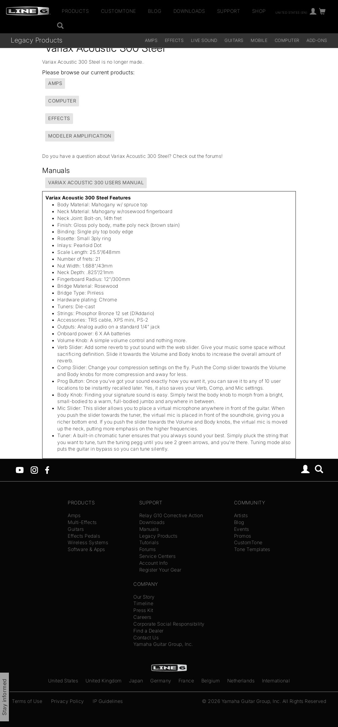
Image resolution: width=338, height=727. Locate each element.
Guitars (234, 40)
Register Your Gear (160, 570)
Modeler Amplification (79, 136)
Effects (174, 40)
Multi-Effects (82, 522)
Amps (151, 40)
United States (63, 681)
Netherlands (241, 681)
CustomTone (118, 11)
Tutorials (149, 542)
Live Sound (204, 40)
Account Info (153, 563)
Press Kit (143, 610)
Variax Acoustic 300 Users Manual (96, 182)
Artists (241, 515)
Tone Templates (252, 549)
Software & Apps (86, 549)
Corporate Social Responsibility (169, 624)
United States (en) (291, 12)
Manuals (149, 529)
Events (241, 529)
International (276, 681)
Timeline (143, 603)
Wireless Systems (88, 542)
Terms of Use (27, 701)
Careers (142, 617)
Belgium (210, 681)
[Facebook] (47, 470)
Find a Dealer (148, 631)
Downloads (189, 11)
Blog (154, 11)
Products (75, 11)
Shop (259, 11)
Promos (242, 536)
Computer (287, 40)
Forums (147, 549)
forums (213, 156)
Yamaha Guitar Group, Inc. (163, 644)
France (186, 681)
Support (228, 11)
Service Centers (157, 556)
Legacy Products (37, 40)
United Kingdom (104, 681)
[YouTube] (20, 470)
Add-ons (317, 40)
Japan (136, 681)
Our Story (144, 597)
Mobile (259, 40)
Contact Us (146, 638)
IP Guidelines (108, 701)
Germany (160, 681)
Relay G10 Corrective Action (171, 515)
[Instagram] (34, 470)
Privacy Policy (67, 701)
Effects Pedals (84, 536)
